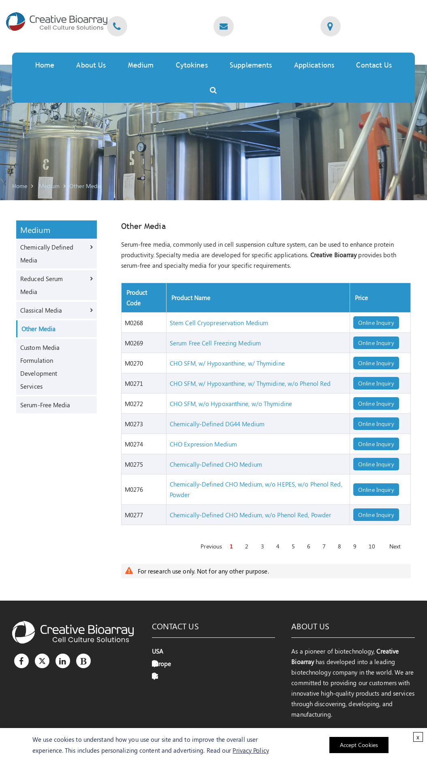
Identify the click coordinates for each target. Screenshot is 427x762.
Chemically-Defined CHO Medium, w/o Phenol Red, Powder (250, 515)
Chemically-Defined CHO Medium (216, 464)
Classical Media (41, 310)
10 (372, 546)
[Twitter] (42, 661)
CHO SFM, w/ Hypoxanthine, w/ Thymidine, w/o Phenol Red (250, 383)
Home (44, 65)
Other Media (85, 186)
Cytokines (192, 65)
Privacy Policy (251, 750)
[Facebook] (21, 661)
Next (395, 546)
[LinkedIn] (63, 661)
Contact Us (374, 65)
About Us (91, 65)
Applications (314, 65)
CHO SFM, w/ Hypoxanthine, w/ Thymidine (227, 363)
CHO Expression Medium (203, 444)
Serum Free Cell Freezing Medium (215, 343)
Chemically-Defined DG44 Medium (217, 424)
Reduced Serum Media (41, 285)
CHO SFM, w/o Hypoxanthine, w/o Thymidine (231, 404)
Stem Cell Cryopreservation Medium (219, 323)
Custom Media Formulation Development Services (40, 366)
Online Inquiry (376, 322)
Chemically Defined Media (46, 253)
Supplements (251, 65)
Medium (141, 65)
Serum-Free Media (45, 405)
